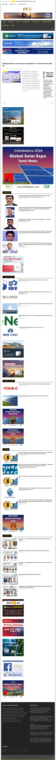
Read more (25, 90)
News (18, 21)
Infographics (26, 21)
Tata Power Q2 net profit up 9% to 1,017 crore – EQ (31, 327)
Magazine (11, 21)
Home (4, 21)
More (13, 25)
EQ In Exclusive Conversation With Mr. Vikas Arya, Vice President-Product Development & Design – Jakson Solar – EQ (35, 196)
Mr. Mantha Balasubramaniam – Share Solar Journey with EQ (33, 395)
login (5, 4)
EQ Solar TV (36, 21)
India (13, 1)
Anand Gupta (14, 69)
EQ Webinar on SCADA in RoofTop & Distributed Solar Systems (34, 550)
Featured (5, 71)
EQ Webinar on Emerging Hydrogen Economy (29, 574)
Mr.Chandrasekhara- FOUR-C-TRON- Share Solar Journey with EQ (34, 384)
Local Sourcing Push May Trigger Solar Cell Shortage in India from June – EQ (26, 1)
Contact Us (13, 4)
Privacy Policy (22, 4)
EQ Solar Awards (47, 21)
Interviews (6, 25)
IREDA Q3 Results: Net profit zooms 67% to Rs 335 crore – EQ (33, 280)
